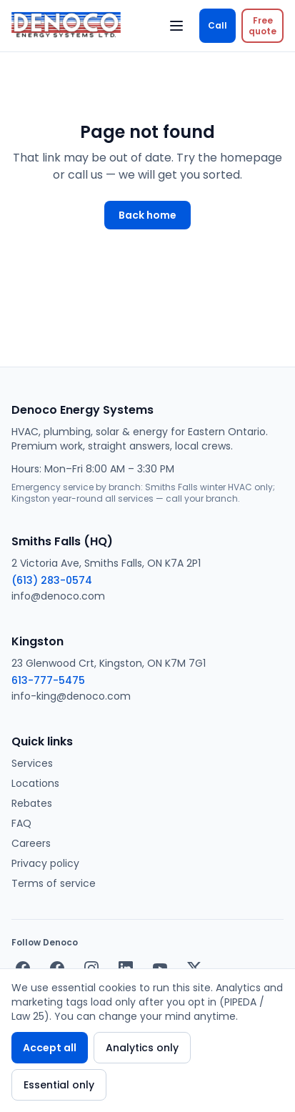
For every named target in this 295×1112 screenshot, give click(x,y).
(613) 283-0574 (51, 580)
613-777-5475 (48, 680)
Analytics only (142, 1048)
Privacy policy (45, 863)
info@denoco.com (58, 596)
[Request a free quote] (262, 26)
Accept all (49, 1048)
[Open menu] (176, 26)
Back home (147, 215)
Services (32, 763)
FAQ (21, 823)
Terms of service (53, 883)
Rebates (31, 803)
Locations (35, 783)
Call (217, 25)
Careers (31, 843)
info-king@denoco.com (71, 696)
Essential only (59, 1085)
